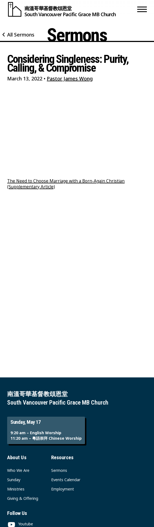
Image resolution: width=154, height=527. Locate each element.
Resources (62, 458)
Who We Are (18, 470)
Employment (62, 489)
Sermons (59, 470)
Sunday (13, 479)
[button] (142, 9)
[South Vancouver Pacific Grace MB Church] (71, 9)
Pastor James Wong (70, 78)
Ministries (15, 489)
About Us (16, 458)
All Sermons (20, 34)
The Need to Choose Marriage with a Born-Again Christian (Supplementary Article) (66, 183)
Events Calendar (65, 479)
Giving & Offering (22, 498)
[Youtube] (20, 523)
